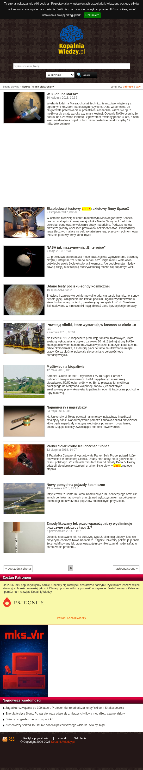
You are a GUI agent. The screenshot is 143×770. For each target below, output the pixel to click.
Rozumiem (92, 15)
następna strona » (126, 568)
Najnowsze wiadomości (22, 700)
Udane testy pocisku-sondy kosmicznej (78, 286)
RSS (11, 739)
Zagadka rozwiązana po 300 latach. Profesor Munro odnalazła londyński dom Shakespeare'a (65, 707)
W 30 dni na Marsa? (62, 94)
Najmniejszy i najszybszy (67, 407)
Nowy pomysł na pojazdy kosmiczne (76, 485)
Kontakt (63, 738)
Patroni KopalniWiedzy (71, 618)
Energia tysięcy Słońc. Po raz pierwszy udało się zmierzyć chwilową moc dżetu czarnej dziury (65, 713)
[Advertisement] (73, 167)
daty (138, 86)
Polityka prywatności (36, 738)
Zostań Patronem (17, 577)
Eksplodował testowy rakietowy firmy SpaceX (88, 209)
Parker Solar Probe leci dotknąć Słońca (78, 446)
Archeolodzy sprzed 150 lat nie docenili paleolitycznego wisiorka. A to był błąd (55, 725)
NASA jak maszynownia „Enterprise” (76, 247)
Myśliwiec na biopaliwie (66, 366)
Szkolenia (80, 738)
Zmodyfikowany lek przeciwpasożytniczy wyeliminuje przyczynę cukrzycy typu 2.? (89, 525)
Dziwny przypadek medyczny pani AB (29, 719)
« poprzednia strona (18, 568)
